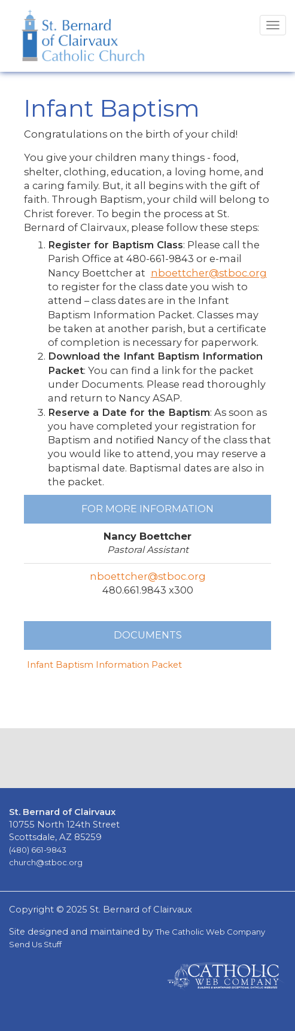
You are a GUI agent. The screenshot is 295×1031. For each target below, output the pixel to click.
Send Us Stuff (35, 944)
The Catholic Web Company (210, 931)
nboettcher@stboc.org (209, 273)
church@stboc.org (46, 862)
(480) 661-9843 (37, 849)
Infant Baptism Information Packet (104, 664)
